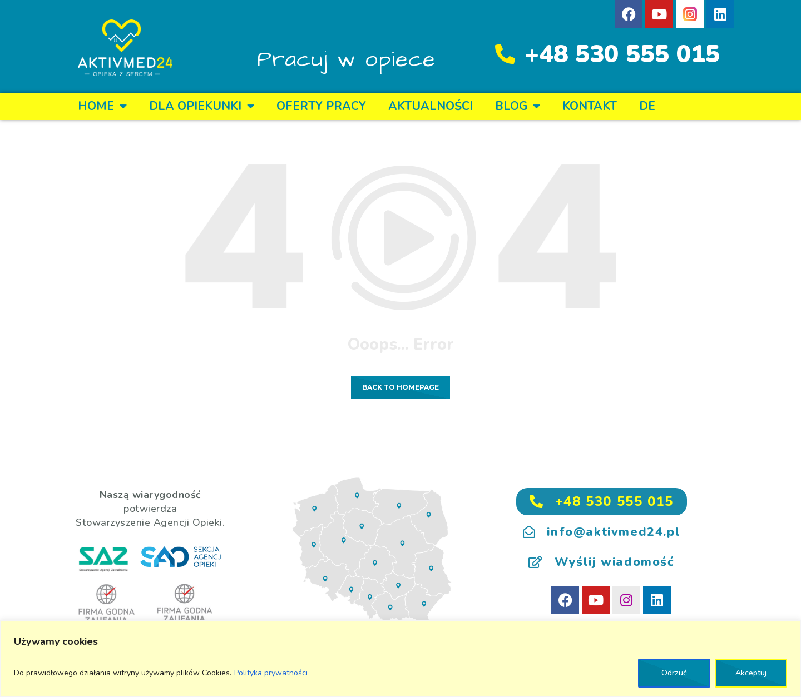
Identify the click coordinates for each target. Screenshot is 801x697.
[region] (400, 658)
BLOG (517, 106)
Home (102, 106)
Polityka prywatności (271, 673)
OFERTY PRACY (321, 106)
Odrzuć (674, 673)
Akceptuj (751, 673)
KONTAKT (589, 106)
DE (647, 106)
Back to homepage (400, 387)
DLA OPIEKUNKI (201, 106)
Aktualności (430, 106)
